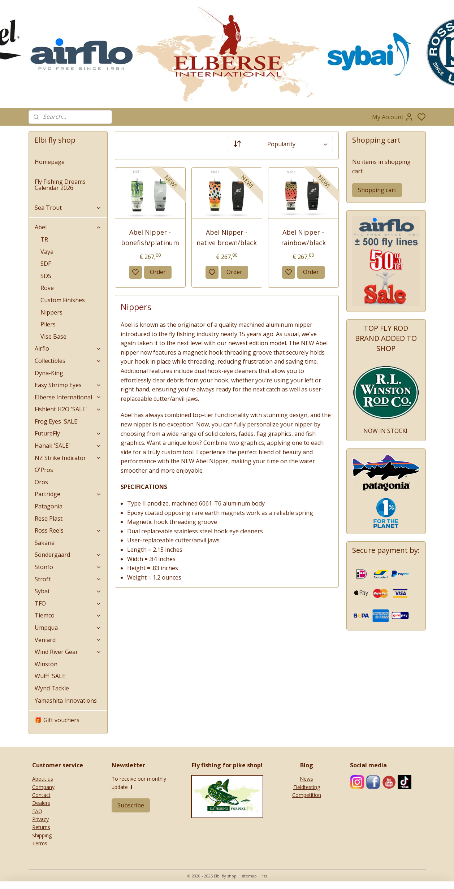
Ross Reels (68, 530)
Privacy (40, 819)
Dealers (41, 802)
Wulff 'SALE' (51, 676)
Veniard (68, 640)
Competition (306, 795)
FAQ (37, 811)
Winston (46, 664)
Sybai (68, 591)
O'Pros (44, 470)
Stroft (68, 579)
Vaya (46, 252)
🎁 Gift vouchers (57, 720)
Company (43, 787)
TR (44, 239)
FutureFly (68, 433)
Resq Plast (48, 518)
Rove (47, 288)
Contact (41, 795)
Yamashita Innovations (66, 700)
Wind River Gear (68, 652)
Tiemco (68, 615)
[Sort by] (280, 144)
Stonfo (68, 567)
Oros (41, 482)
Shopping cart (377, 190)
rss (264, 876)
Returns (41, 827)
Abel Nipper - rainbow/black (303, 237)
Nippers (51, 312)
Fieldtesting (306, 787)
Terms (39, 843)
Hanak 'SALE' (68, 446)
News (306, 778)
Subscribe (130, 805)
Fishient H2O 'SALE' (68, 409)
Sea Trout (68, 208)
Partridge (68, 494)
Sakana (45, 543)
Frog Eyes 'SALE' (57, 421)
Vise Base (53, 337)
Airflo (68, 348)
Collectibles (68, 361)
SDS (45, 276)
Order (158, 272)
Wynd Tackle (52, 688)
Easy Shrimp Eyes (68, 385)
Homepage (50, 162)
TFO (68, 603)
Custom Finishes (62, 300)
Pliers (48, 324)
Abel (68, 227)
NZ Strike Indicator (68, 458)
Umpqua (68, 628)
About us (42, 778)
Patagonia (48, 506)
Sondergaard (68, 555)
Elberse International (68, 397)
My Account (393, 117)
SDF (45, 264)
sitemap (249, 876)
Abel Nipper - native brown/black (227, 237)
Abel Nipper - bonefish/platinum (150, 237)
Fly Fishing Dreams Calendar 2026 (60, 185)
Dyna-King (49, 373)
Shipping (42, 835)
